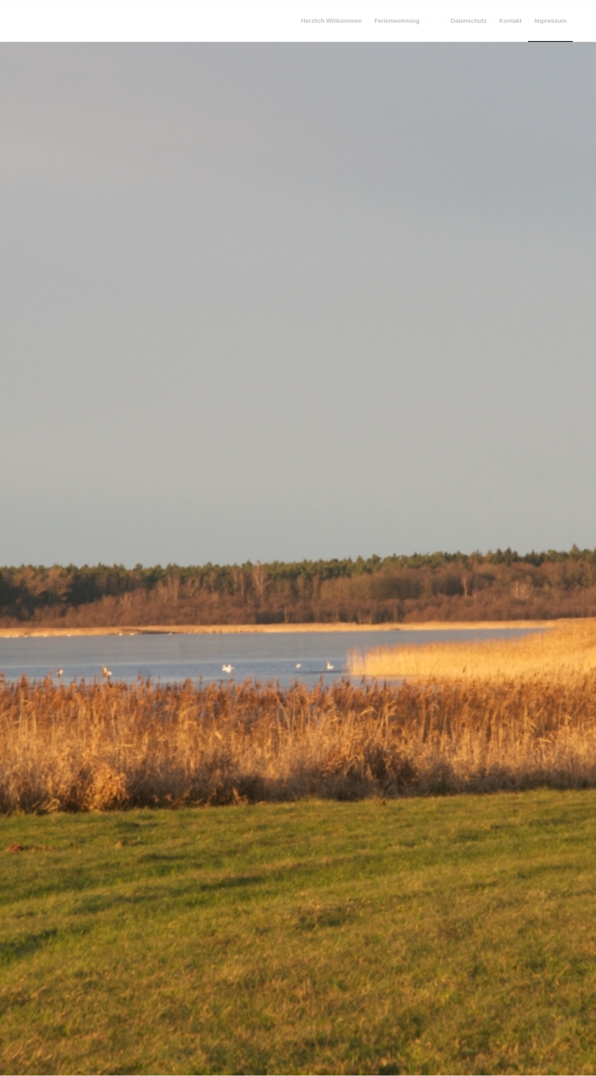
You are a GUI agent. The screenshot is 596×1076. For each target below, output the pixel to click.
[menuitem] (331, 20)
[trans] (25, 20)
